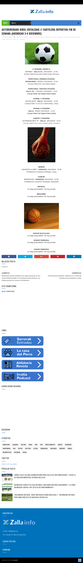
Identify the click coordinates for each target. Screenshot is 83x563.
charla (70, 448)
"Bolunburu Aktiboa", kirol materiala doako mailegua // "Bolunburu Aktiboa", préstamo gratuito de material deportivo (44, 496)
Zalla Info (9, 39)
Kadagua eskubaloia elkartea (66, 37)
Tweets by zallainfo (9, 464)
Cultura (23, 445)
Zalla (3, 39)
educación (68, 445)
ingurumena (6, 448)
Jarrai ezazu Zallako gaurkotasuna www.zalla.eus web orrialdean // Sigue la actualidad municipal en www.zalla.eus (45, 476)
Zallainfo (22, 39)
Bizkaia (26, 37)
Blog (5, 23)
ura (14, 448)
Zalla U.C (16, 39)
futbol (54, 37)
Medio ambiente (50, 445)
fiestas (20, 448)
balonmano (19, 37)
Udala (30, 445)
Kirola (78, 37)
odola (24, 452)
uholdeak (17, 452)
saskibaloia (44, 448)
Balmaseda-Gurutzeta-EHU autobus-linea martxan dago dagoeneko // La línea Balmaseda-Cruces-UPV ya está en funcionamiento (44, 486)
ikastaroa (53, 448)
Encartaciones (40, 37)
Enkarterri (48, 37)
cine (36, 445)
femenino (62, 448)
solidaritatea (7, 452)
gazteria (28, 448)
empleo (60, 445)
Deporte (32, 37)
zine (41, 445)
